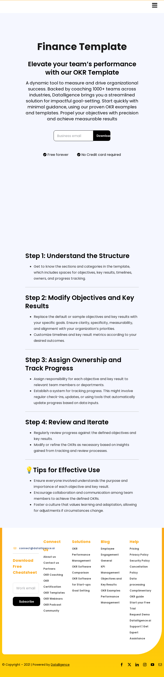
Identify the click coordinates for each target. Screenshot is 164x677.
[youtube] (152, 664)
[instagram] (144, 664)
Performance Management (110, 599)
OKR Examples (110, 590)
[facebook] (121, 664)
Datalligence (60, 664)
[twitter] (129, 664)
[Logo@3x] (26, 535)
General (106, 560)
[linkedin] (137, 664)
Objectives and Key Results (111, 581)
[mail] (160, 664)
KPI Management (110, 569)
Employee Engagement (110, 551)
